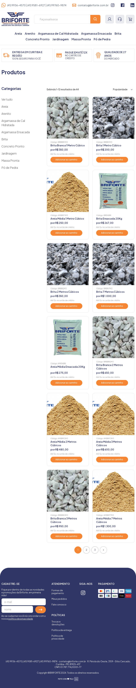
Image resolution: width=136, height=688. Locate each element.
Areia (18, 33)
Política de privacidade (58, 637)
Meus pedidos (59, 599)
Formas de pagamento (58, 592)
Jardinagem (60, 39)
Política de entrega (62, 630)
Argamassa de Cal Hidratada (58, 33)
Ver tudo (7, 99)
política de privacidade (20, 618)
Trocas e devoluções (58, 623)
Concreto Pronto (38, 39)
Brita (118, 33)
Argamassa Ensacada (96, 33)
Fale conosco (59, 604)
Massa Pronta (81, 39)
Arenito (30, 33)
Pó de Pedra (102, 39)
